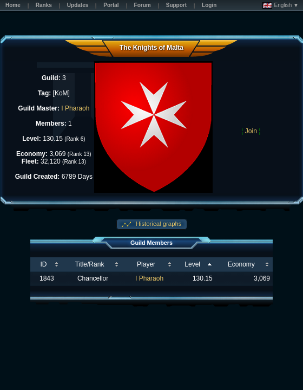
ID (43, 264)
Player (146, 264)
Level (192, 264)
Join (251, 131)
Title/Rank (89, 264)
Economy (241, 264)
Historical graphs (158, 223)
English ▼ (280, 5)
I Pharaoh (75, 108)
